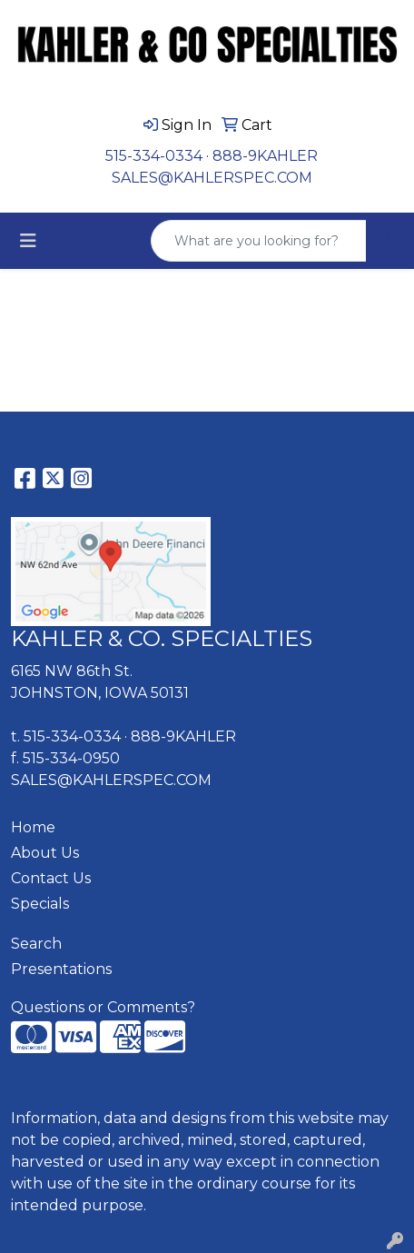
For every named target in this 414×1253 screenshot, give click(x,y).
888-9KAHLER (265, 155)
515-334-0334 (153, 155)
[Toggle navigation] (28, 241)
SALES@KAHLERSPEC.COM (212, 177)
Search (36, 943)
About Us (45, 852)
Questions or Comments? (103, 1007)
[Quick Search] (259, 241)
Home (33, 827)
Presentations (61, 969)
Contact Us (51, 878)
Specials (40, 903)
